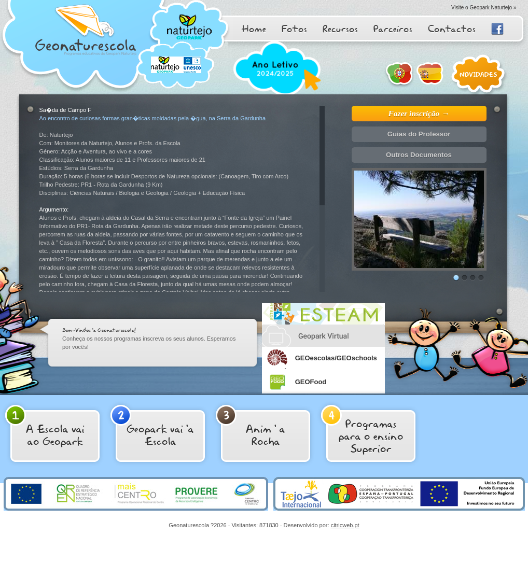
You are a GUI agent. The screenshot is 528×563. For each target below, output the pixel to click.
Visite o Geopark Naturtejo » (483, 7)
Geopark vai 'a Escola (152, 426)
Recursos (340, 28)
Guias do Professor (419, 134)
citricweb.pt (345, 525)
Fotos (294, 28)
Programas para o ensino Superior (362, 430)
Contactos (452, 28)
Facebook (497, 29)
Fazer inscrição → (419, 113)
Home (253, 28)
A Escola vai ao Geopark (45, 426)
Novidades (479, 75)
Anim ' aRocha (250, 426)
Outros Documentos (419, 155)
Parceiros (392, 28)
